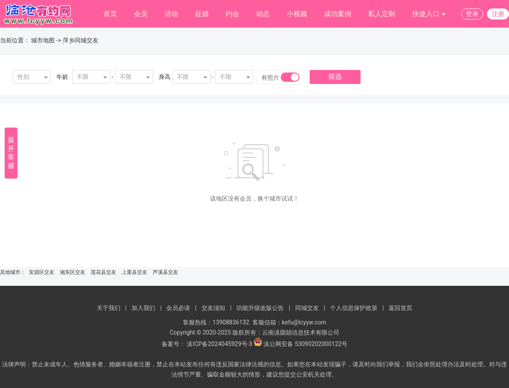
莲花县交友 (103, 272)
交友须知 (213, 307)
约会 (232, 14)
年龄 (62, 76)
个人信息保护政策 (354, 307)
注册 (498, 14)
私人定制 (381, 14)
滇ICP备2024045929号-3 (219, 344)
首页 (110, 14)
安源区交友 (41, 272)
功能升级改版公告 (260, 307)
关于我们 (108, 307)
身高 (165, 76)
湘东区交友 (72, 272)
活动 (171, 14)
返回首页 (400, 307)
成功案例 (337, 14)
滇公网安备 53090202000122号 (305, 344)
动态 (263, 14)
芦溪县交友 (165, 272)
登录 (472, 14)
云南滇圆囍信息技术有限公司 (300, 332)
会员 (141, 14)
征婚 (202, 14)
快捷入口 (429, 14)
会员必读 (178, 307)
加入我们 (143, 307)
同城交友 (307, 307)
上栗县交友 (134, 272)
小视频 (297, 14)
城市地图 (43, 40)
